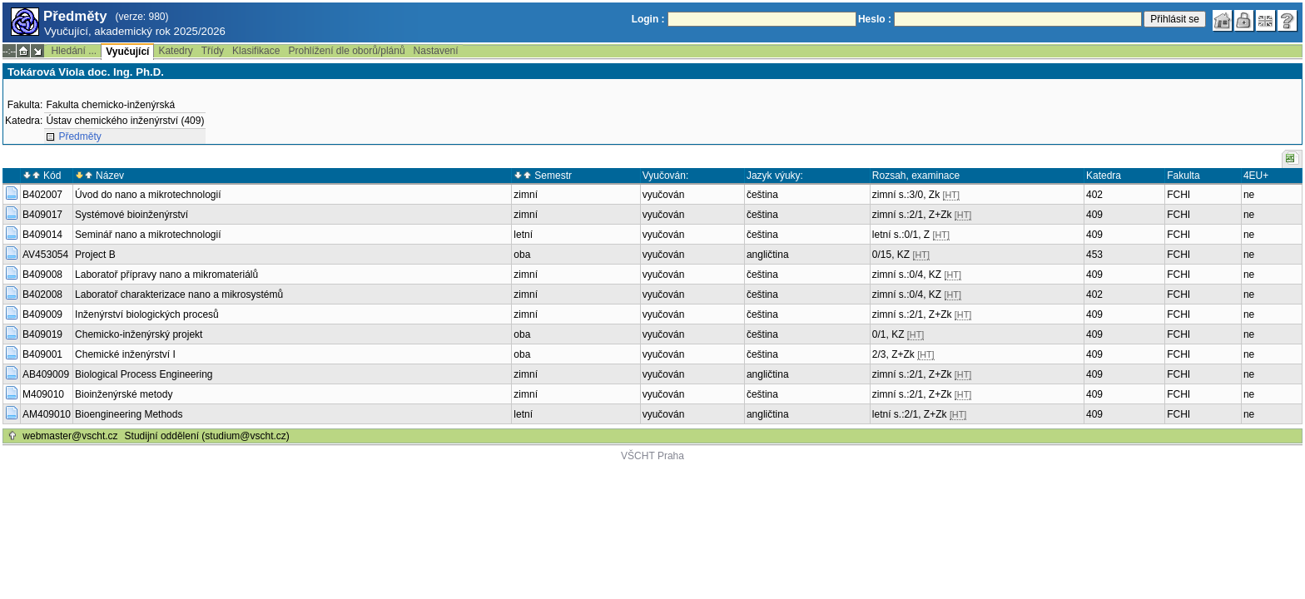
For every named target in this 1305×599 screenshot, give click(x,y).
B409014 (42, 234)
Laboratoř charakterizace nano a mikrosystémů (179, 294)
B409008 (42, 274)
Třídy (212, 51)
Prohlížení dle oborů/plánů (346, 51)
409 (1094, 214)
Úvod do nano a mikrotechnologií (148, 194)
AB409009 (45, 374)
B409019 (42, 334)
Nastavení (436, 51)
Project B (95, 254)
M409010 (43, 394)
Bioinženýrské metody (123, 394)
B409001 (42, 354)
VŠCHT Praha (652, 456)
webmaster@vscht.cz (69, 436)
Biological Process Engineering (143, 374)
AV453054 (45, 254)
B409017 (42, 214)
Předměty (79, 136)
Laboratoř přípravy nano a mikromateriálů (166, 274)
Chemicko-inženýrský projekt (138, 334)
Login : (648, 19)
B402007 (42, 194)
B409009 (42, 314)
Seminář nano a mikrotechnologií (148, 234)
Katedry (175, 51)
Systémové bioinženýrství (131, 214)
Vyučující (127, 51)
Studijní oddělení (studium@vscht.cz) (207, 436)
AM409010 (46, 414)
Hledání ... (74, 51)
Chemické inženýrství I (125, 354)
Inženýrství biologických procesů (147, 314)
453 (1094, 254)
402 (1094, 194)
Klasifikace (256, 51)
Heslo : (874, 19)
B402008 (42, 294)
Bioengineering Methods (128, 414)
